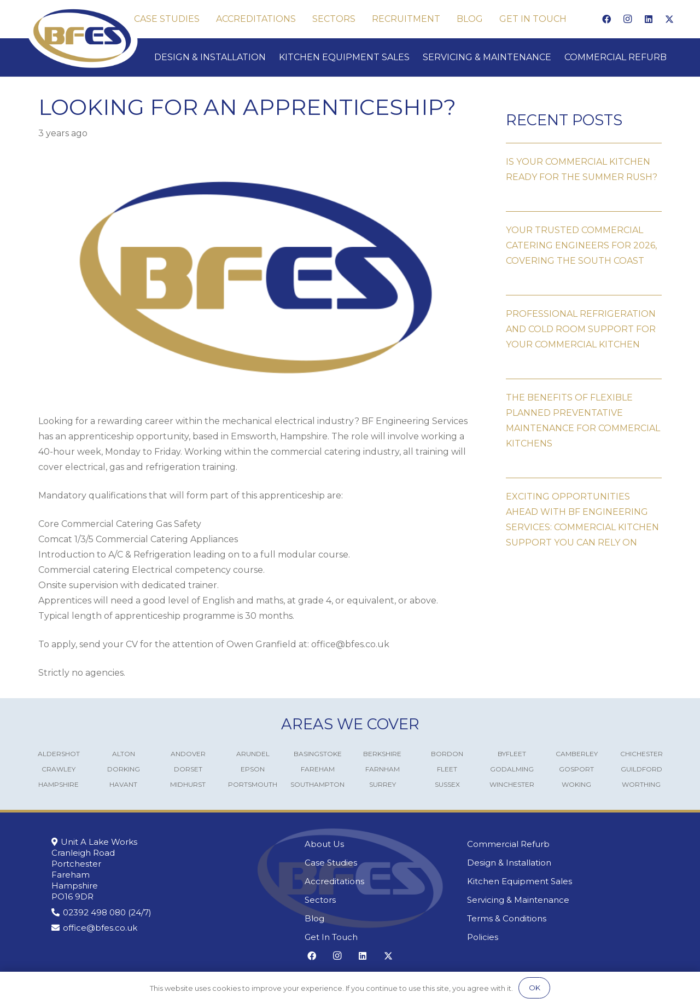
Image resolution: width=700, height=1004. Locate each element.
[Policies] (558, 937)
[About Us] (373, 844)
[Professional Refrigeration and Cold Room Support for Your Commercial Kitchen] (584, 323)
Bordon (447, 754)
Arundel (253, 754)
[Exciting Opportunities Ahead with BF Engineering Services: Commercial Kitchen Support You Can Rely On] (584, 514)
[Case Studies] (373, 862)
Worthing (641, 784)
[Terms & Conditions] (558, 918)
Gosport (576, 769)
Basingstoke (318, 754)
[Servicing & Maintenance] (558, 900)
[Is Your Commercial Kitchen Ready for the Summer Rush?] (584, 164)
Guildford (641, 769)
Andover (188, 754)
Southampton (317, 784)
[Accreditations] (373, 881)
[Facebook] (606, 19)
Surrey (382, 784)
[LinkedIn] (648, 19)
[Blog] (373, 918)
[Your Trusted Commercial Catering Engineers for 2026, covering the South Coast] (584, 240)
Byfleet (512, 754)
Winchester (511, 784)
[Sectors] (373, 900)
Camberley (577, 754)
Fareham (318, 769)
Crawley (58, 769)
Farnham (382, 769)
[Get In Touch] (373, 937)
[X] (669, 19)
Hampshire (58, 784)
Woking (576, 784)
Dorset (188, 769)
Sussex (447, 784)
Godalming (512, 769)
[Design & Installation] (558, 862)
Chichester (641, 754)
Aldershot (59, 754)
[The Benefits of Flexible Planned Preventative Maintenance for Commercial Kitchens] (584, 415)
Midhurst (188, 784)
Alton (123, 754)
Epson (253, 769)
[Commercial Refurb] (558, 844)
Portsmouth (252, 784)
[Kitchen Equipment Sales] (558, 881)
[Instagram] (627, 19)
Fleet (447, 769)
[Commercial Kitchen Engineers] (82, 35)
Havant (123, 784)
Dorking (123, 769)
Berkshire (382, 754)
